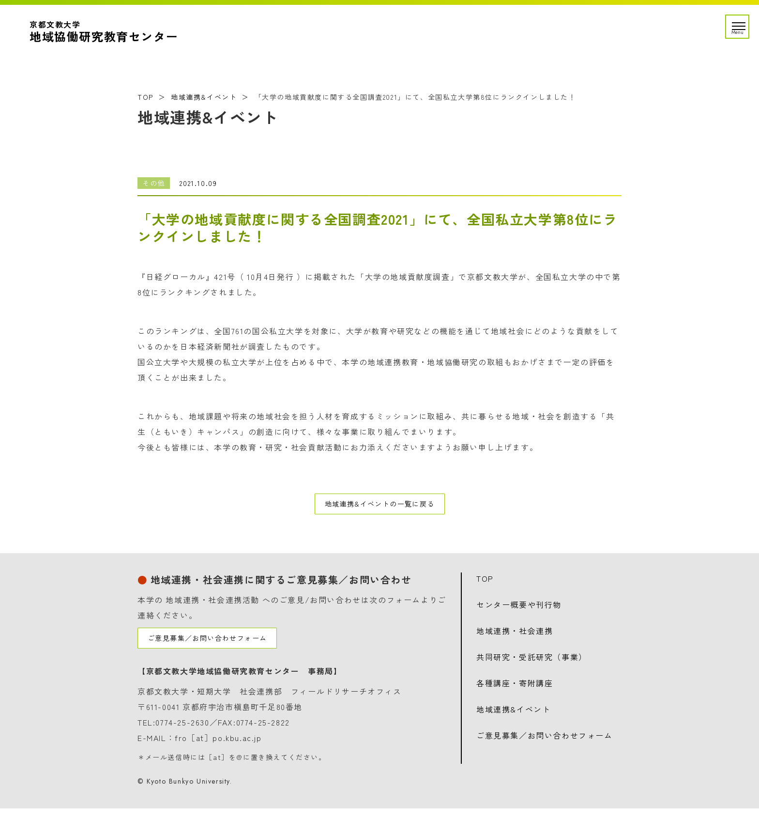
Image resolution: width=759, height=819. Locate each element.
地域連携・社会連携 (514, 636)
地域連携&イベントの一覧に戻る (379, 506)
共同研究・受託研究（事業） (531, 662)
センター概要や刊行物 (519, 610)
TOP (145, 97)
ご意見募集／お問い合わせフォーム (216, 646)
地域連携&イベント (204, 97)
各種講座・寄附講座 (514, 688)
